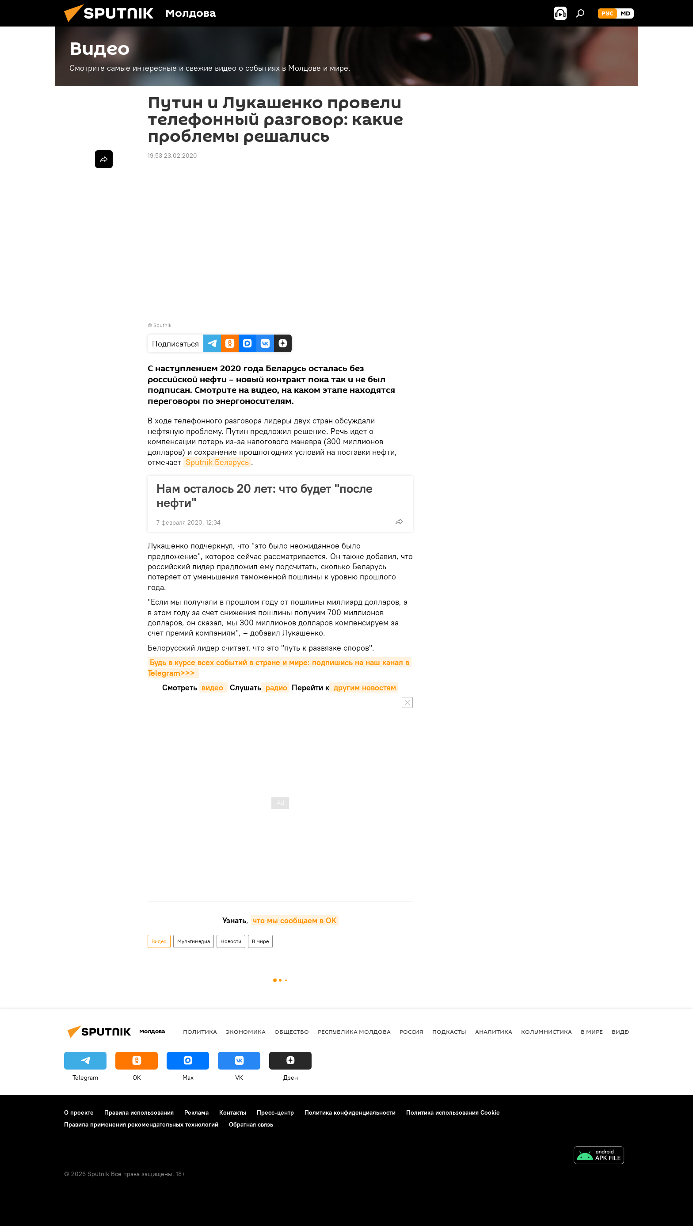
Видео (159, 941)
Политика (200, 1032)
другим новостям (363, 687)
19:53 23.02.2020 (172, 156)
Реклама (196, 1112)
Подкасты (449, 1032)
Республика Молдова (354, 1032)
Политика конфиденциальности (350, 1112)
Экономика (246, 1032)
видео (213, 687)
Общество (291, 1032)
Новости (231, 941)
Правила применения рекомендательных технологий (141, 1124)
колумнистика (546, 1032)
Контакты (232, 1112)
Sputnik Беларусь (217, 462)
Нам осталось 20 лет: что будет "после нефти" (264, 495)
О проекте (79, 1112)
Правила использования (139, 1112)
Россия (411, 1032)
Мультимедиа (193, 941)
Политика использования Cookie (453, 1112)
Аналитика (493, 1032)
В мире (260, 941)
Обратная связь (251, 1124)
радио (275, 687)
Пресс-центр (275, 1112)
